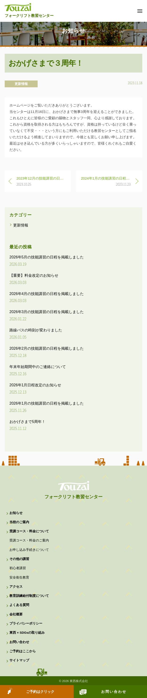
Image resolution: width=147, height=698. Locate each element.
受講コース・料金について (29, 531)
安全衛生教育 (19, 577)
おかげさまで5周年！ (27, 422)
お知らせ (16, 513)
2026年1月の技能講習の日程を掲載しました (46, 403)
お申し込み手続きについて (29, 550)
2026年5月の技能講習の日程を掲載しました (46, 257)
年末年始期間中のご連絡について (37, 367)
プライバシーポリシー (25, 623)
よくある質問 (19, 605)
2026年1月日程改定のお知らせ (35, 385)
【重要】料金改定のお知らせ (33, 275)
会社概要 (16, 614)
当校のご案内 (19, 522)
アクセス (16, 586)
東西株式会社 (79, 681)
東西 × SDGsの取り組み (27, 632)
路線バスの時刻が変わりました (35, 330)
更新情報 (21, 84)
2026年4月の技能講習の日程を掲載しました (46, 294)
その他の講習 (19, 559)
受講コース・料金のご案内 (29, 540)
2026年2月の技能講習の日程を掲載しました (46, 348)
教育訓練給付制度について (29, 596)
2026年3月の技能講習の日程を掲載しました (46, 312)
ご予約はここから (22, 651)
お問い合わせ (114, 692)
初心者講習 (17, 568)
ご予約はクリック (40, 692)
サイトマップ (19, 660)
